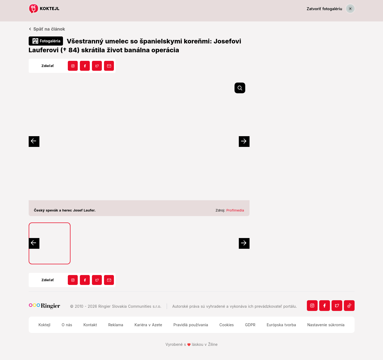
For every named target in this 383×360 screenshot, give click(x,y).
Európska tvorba (281, 324)
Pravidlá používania (190, 324)
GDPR (250, 324)
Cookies (227, 324)
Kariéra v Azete (148, 324)
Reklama (115, 324)
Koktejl (44, 324)
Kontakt (90, 324)
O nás (67, 324)
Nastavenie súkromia (326, 324)
